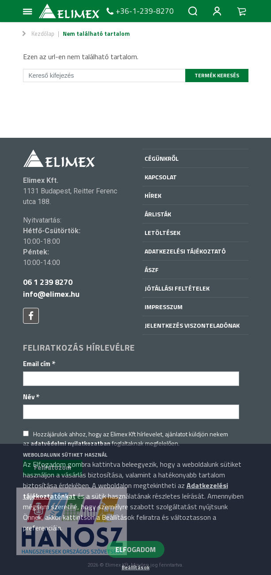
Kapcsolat (161, 177)
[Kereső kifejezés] (104, 75)
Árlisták (158, 214)
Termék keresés (217, 75)
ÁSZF (152, 269)
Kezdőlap (42, 33)
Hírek (153, 195)
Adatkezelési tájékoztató (185, 251)
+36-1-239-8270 (139, 11)
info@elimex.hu (51, 294)
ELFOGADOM (135, 549)
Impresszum (164, 306)
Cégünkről (162, 158)
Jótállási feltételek (177, 288)
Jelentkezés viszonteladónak (192, 325)
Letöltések (162, 232)
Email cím (39, 363)
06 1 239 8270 (48, 282)
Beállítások (135, 567)
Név (31, 396)
